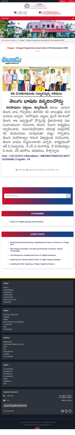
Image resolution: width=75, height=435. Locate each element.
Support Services (11, 315)
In (57, 170)
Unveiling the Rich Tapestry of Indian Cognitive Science (32, 264)
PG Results (8, 374)
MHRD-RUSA (8, 342)
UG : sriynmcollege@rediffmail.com (50, 12)
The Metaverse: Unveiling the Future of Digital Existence (33, 255)
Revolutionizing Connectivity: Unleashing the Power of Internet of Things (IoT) (39, 243)
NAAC (6, 379)
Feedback (7, 381)
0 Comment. (50, 170)
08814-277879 (66, 400)
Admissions (8, 295)
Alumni (6, 354)
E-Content (8, 324)
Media (6, 319)
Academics (8, 292)
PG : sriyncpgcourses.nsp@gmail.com (51, 13)
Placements (8, 376)
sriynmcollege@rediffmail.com (15, 406)
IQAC (5, 347)
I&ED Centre (8, 351)
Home (4, 40)
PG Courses (8, 369)
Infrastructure (10, 300)
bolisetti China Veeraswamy (35, 170)
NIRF (5, 327)
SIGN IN (63, 1)
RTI (5, 349)
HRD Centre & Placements (14, 322)
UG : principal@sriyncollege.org (49, 11)
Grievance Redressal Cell (14, 344)
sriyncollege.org (37, 422)
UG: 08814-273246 (22, 12)
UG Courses (8, 356)
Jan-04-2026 (20, 170)
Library (7, 317)
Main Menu (37, 18)
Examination (8, 297)
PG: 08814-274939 (22, 13)
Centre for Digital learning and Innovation (26, 222)
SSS (5, 384)
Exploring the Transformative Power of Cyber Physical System (35, 260)
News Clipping (11, 40)
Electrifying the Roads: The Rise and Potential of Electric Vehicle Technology (36, 250)
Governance (8, 290)
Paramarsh (8, 329)
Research (7, 302)
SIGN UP (71, 1)
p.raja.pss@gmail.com (44, 425)
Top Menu (4, 1)
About (6, 287)
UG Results (8, 371)
